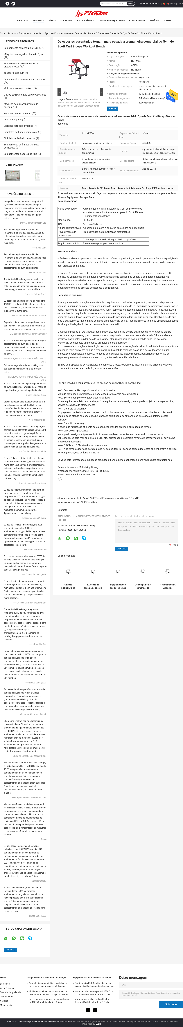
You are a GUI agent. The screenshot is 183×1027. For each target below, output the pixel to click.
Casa (2, 33)
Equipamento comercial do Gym (34, 33)
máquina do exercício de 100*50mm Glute (77, 502)
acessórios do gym (14, 72)
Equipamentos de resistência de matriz (25, 79)
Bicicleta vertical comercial (18, 125)
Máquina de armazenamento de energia (46, 977)
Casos (167, 20)
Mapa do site (6, 1005)
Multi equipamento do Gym (18, 88)
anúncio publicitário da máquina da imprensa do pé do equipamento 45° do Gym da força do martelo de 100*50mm (68, 586)
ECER (98, 1024)
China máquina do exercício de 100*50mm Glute (53, 1021)
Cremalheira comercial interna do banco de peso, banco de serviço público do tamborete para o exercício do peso (48, 985)
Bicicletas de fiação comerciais (21, 132)
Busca (130, 4)
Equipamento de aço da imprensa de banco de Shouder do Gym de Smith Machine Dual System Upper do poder (118, 586)
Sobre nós (66, 20)
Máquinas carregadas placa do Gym (23, 54)
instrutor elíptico (13, 119)
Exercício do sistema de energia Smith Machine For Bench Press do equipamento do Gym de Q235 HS (93, 586)
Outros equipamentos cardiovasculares (25, 94)
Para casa (22, 20)
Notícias (155, 20)
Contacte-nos (137, 20)
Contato (112, 108)
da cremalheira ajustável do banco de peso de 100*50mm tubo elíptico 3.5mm (49, 1000)
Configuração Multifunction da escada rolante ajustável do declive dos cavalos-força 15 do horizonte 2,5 (94, 985)
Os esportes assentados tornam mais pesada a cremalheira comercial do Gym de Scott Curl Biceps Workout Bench (78, 102)
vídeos (52, 20)
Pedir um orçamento (149, 3)
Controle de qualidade (112, 20)
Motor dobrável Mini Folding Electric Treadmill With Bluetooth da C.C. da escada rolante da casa (92, 1001)
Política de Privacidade (18, 1021)
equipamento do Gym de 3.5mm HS (122, 498)
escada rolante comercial (17, 113)
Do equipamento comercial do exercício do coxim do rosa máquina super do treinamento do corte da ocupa (143, 586)
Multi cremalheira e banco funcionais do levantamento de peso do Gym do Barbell (48, 993)
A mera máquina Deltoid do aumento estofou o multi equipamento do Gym (168, 586)
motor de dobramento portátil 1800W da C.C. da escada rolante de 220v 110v (94, 993)
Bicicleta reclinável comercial (19, 138)
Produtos (38, 20)
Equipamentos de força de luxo (20, 153)
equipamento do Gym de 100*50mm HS (85, 498)
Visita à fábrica (85, 20)
